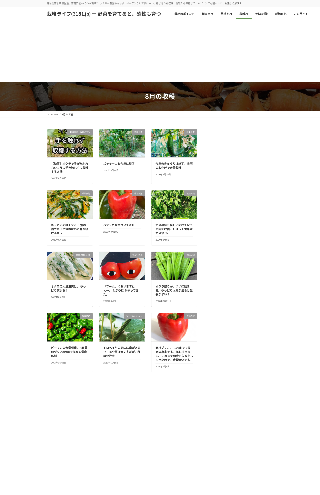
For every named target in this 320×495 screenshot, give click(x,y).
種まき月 (81, 476)
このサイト (169, 476)
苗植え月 (98, 476)
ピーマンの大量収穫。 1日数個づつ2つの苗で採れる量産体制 (69, 351)
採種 (216, 181)
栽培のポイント (59, 476)
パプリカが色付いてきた (119, 225)
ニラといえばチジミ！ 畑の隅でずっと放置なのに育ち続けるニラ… (69, 229)
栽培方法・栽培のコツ (227, 206)
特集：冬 (219, 231)
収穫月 (115, 476)
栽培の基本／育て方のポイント (233, 198)
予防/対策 (132, 476)
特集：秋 (219, 256)
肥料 (216, 281)
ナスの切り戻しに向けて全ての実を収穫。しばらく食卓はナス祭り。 (174, 229)
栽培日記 (219, 214)
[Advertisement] (160, 51)
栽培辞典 (219, 223)
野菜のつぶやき (223, 297)
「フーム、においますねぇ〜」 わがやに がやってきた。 (121, 290)
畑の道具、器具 (223, 272)
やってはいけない (224, 148)
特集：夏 (219, 239)
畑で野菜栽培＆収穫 (226, 264)
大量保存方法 (221, 165)
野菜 (216, 289)
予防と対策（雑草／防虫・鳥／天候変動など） (243, 156)
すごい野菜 (220, 140)
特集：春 (219, 248)
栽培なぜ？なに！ (224, 190)
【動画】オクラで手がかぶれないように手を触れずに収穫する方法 (69, 167)
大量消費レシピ (223, 173)
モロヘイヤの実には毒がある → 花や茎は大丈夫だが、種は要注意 (123, 351)
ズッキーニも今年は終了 (119, 163)
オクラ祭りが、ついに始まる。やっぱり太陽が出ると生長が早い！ (174, 290)
